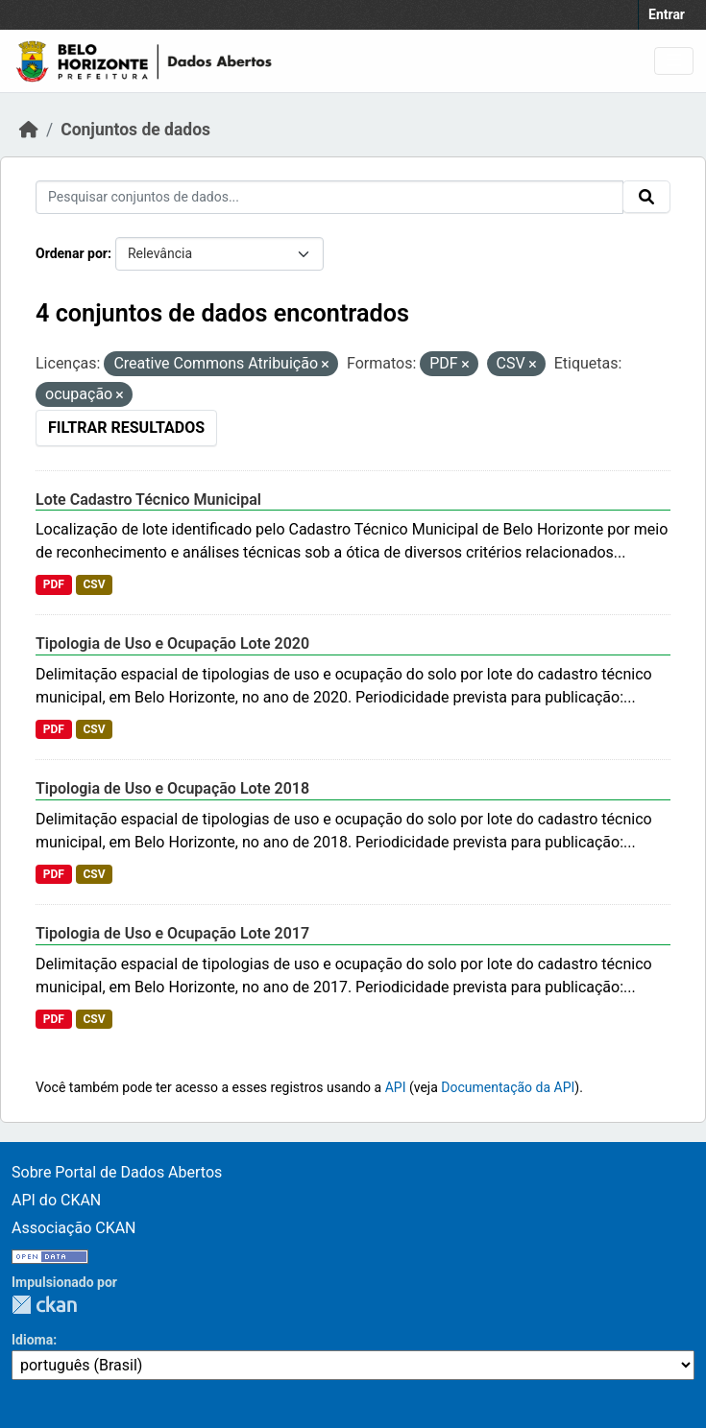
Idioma (32, 1339)
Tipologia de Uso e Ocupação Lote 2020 (172, 643)
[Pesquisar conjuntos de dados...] (329, 197)
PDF (53, 584)
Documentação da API (507, 1087)
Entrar (666, 14)
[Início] (28, 129)
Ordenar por (72, 253)
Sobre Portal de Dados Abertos (117, 1172)
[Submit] (646, 196)
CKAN (44, 1305)
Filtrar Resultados (126, 427)
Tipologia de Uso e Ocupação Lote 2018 (172, 788)
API (395, 1087)
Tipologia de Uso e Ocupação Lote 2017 (172, 933)
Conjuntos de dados (135, 129)
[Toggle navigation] (674, 61)
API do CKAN (56, 1200)
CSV (94, 584)
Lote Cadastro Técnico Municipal (148, 499)
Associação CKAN (74, 1228)
